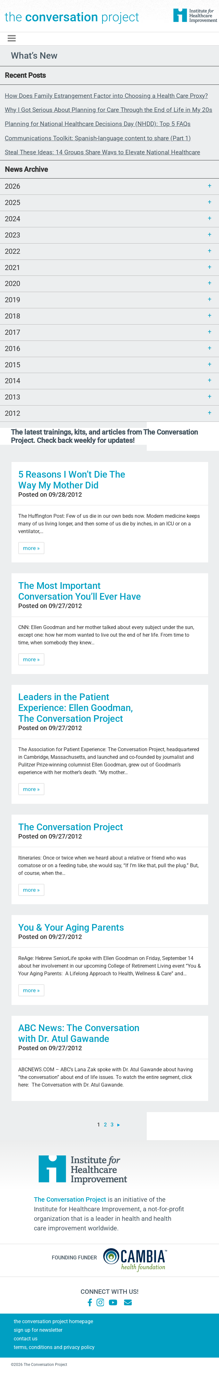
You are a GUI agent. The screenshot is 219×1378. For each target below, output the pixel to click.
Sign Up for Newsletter (38, 1330)
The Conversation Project (72, 16)
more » (31, 548)
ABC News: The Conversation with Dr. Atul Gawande (78, 1033)
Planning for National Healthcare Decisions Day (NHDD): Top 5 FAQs (98, 124)
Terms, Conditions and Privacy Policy (54, 1347)
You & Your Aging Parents (71, 927)
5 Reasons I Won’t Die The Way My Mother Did (71, 480)
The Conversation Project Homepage (53, 1321)
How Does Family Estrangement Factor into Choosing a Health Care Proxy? (106, 95)
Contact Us (25, 1339)
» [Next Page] (118, 1125)
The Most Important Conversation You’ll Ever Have (79, 591)
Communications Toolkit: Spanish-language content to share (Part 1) (98, 138)
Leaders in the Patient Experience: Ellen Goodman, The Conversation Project (75, 708)
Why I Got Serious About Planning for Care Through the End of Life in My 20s (108, 110)
